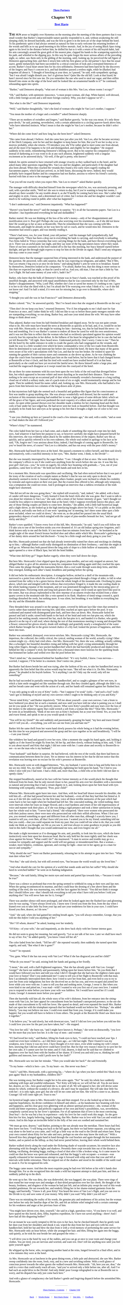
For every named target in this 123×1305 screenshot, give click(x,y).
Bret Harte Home (61, 1297)
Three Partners (61, 10)
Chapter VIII (74, 1290)
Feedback (89, 1297)
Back (32, 1297)
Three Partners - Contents (53, 1290)
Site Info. (77, 1297)
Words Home (43, 1297)
